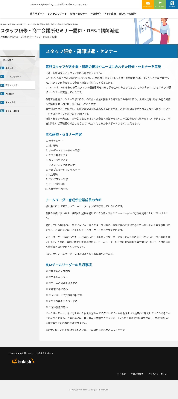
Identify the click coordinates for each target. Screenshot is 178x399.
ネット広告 (110, 13)
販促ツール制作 (127, 13)
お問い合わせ (148, 4)
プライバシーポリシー (158, 373)
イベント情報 (160, 4)
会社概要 (172, 4)
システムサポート (57, 13)
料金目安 (82, 113)
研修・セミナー (78, 13)
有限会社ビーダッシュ (14, 9)
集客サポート (37, 13)
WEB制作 (95, 13)
